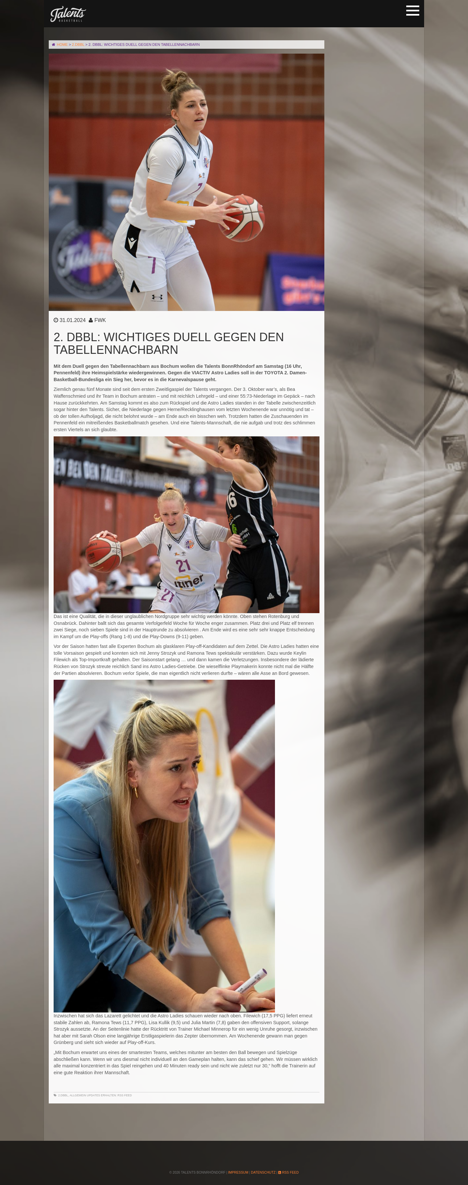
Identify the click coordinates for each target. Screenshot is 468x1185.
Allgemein (78, 1095)
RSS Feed (125, 1095)
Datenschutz (263, 1172)
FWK (100, 320)
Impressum (238, 1172)
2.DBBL (63, 1095)
